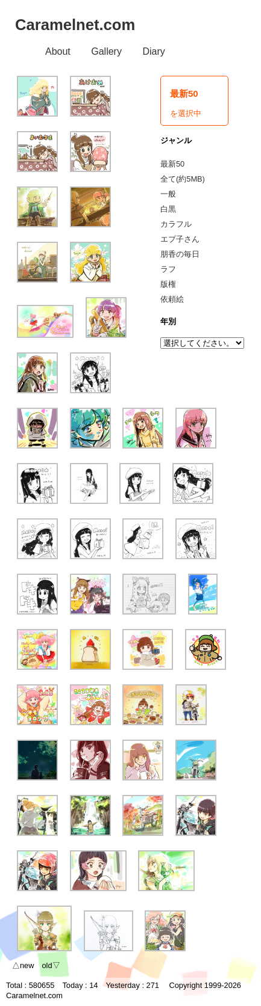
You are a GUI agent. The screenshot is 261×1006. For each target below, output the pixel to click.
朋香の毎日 (180, 254)
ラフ (168, 269)
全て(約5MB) (182, 178)
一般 (168, 193)
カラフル (176, 223)
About (58, 51)
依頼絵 (172, 299)
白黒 (168, 208)
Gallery (106, 51)
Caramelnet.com (75, 24)
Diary (153, 51)
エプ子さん (180, 239)
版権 (168, 284)
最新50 (172, 163)
